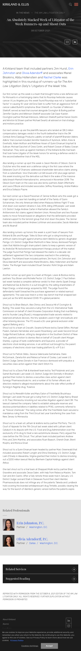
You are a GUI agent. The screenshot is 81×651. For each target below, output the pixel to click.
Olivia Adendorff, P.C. (32, 539)
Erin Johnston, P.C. (30, 523)
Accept (49, 646)
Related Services (41, 569)
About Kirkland (9, 619)
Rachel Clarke (52, 77)
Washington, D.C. (38, 527)
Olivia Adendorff (32, 73)
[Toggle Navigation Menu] (76, 5)
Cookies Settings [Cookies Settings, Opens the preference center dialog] (29, 646)
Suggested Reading (41, 579)
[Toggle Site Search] (70, 4)
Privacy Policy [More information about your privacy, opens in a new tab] (17, 640)
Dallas (32, 543)
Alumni (6, 624)
